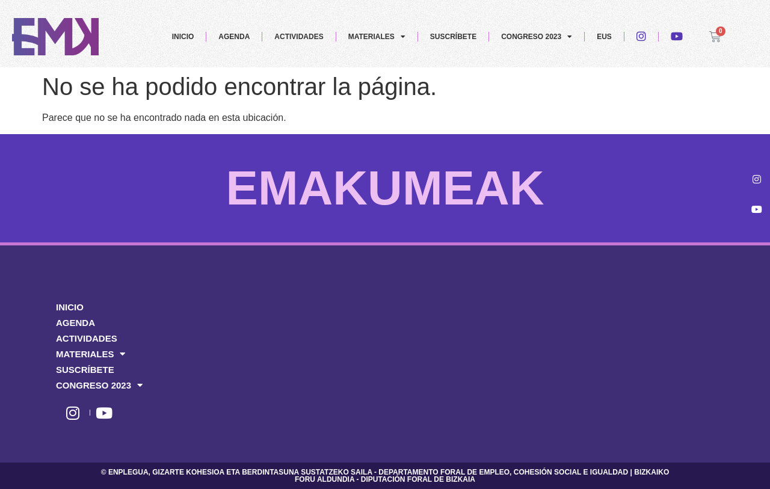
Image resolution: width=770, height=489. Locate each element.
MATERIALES (376, 36)
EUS (604, 36)
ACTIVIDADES (298, 36)
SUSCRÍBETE (453, 36)
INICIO (183, 36)
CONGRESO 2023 (536, 36)
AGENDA (234, 36)
